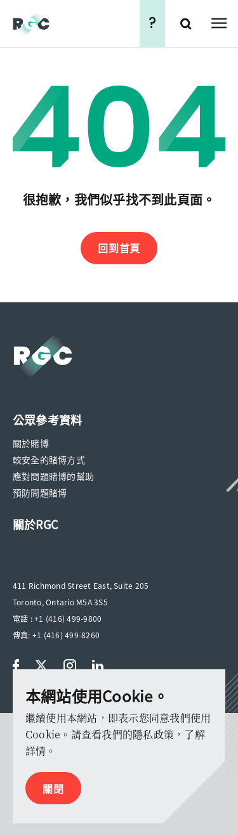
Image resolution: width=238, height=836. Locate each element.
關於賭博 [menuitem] (31, 443)
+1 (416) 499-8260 (66, 635)
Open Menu (219, 23)
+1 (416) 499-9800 (68, 618)
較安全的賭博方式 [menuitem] (49, 459)
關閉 (53, 788)
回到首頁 (119, 247)
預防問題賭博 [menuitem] (40, 492)
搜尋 (187, 23)
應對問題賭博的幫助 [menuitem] (53, 476)
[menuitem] (47, 420)
